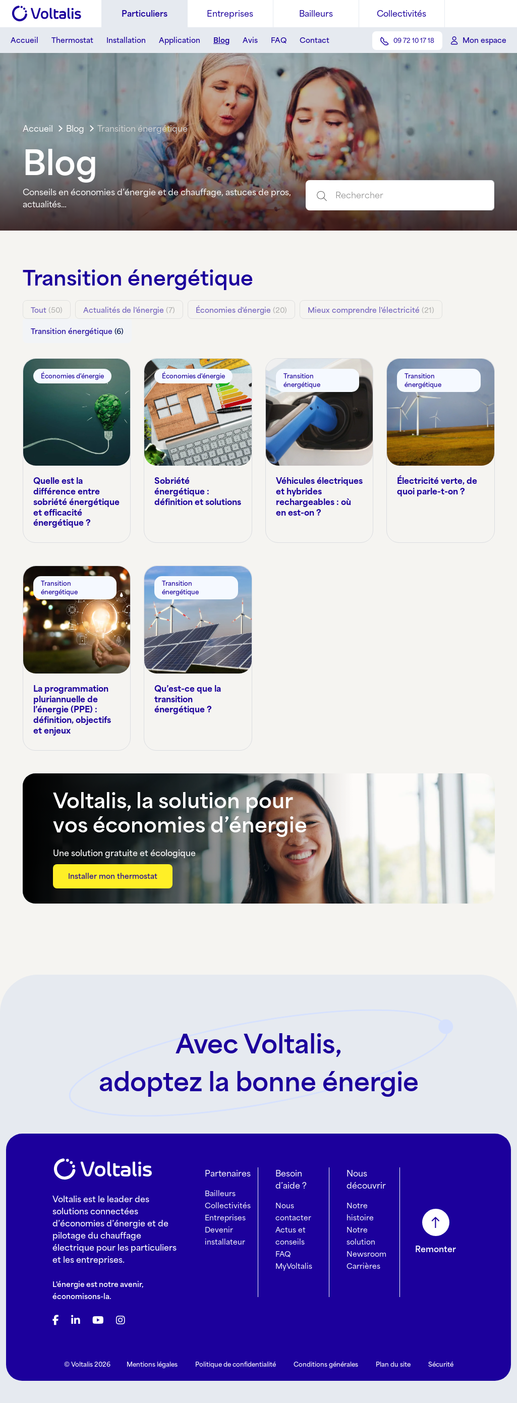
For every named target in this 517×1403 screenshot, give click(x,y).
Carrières (363, 1260)
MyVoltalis (293, 1260)
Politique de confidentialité (235, 1359)
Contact (314, 40)
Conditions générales (326, 1359)
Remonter (435, 1244)
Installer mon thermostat (112, 870)
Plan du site (393, 1359)
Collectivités (401, 14)
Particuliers (144, 14)
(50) (47, 310)
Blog (221, 40)
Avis (250, 40)
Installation (126, 40)
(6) (77, 328)
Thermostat (72, 40)
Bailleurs (316, 14)
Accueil (24, 40)
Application (179, 40)
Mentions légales (152, 1359)
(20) (241, 310)
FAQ (278, 40)
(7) (129, 310)
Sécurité (440, 1359)
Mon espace (484, 40)
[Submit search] (317, 195)
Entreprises (230, 14)
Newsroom (366, 1248)
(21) (371, 310)
